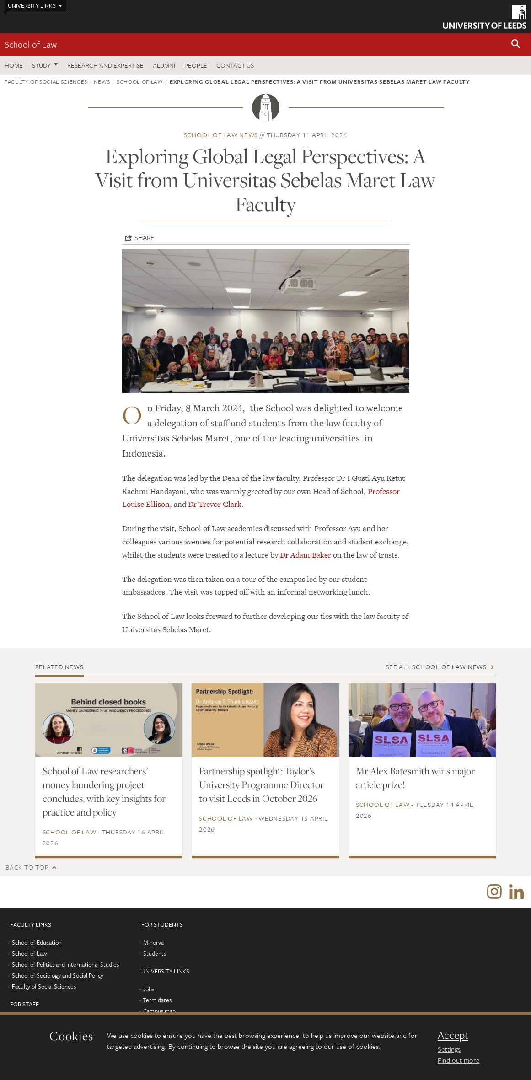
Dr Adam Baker (305, 554)
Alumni (164, 65)
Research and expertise (105, 65)
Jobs (148, 989)
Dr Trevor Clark (214, 504)
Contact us (235, 65)
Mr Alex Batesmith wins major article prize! (415, 777)
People (195, 65)
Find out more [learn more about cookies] (459, 1060)
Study (41, 65)
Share (144, 237)
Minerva (153, 942)
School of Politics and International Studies (65, 964)
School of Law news (221, 135)
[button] (515, 44)
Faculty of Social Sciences (46, 81)
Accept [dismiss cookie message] (453, 1035)
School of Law (31, 44)
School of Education (37, 942)
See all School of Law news (436, 667)
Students (154, 953)
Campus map (159, 1011)
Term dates (157, 1000)
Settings (449, 1049)
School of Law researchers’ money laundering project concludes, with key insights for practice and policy (104, 791)
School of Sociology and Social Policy (57, 975)
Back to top (26, 867)
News (102, 81)
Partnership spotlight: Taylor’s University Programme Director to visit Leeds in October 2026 (261, 784)
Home (14, 65)
